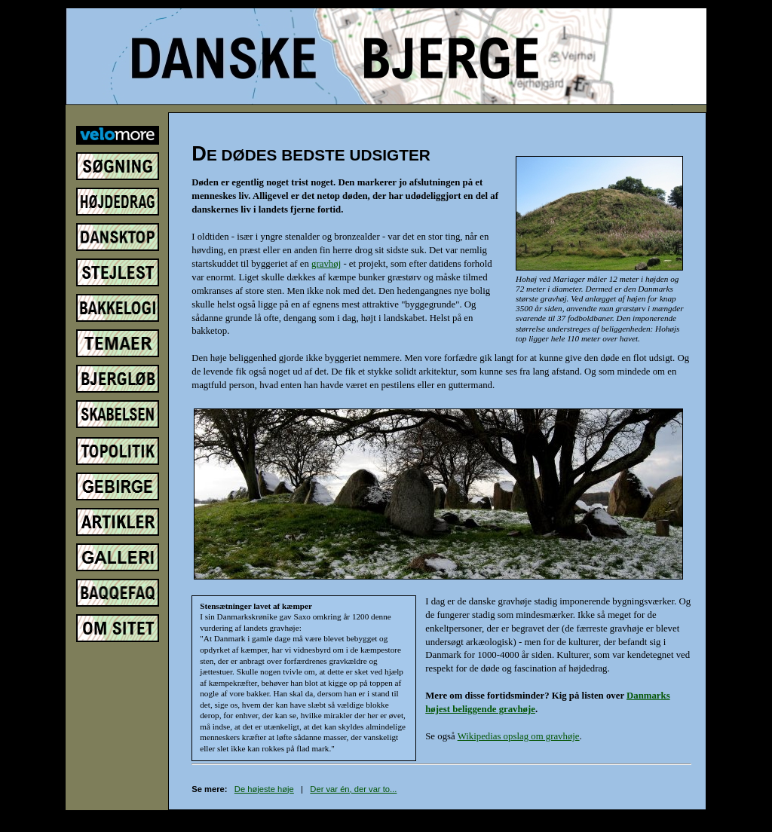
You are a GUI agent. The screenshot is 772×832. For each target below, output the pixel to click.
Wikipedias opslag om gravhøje (519, 736)
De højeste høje (264, 789)
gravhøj (326, 263)
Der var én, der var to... (353, 789)
